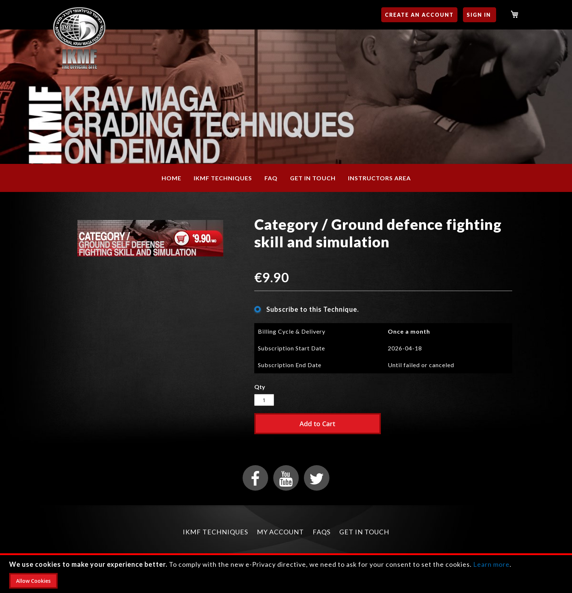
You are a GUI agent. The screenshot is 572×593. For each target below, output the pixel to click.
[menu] (286, 177)
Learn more (491, 564)
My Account (280, 532)
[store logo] (79, 38)
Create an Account (419, 15)
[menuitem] (171, 177)
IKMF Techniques (215, 532)
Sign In (479, 15)
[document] (287, 574)
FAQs (322, 532)
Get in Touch (364, 532)
